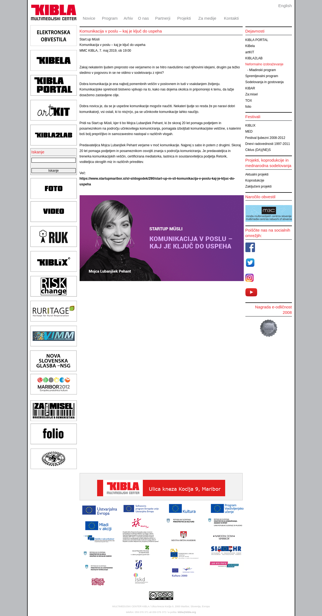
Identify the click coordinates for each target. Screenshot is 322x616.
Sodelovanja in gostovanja (264, 82)
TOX (248, 101)
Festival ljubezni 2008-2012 (265, 138)
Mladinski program (262, 70)
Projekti (184, 18)
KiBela (250, 46)
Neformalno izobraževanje (264, 64)
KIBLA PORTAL (256, 40)
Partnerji (162, 18)
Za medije (207, 18)
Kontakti (231, 18)
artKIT (249, 52)
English (285, 5)
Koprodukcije (254, 180)
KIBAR (250, 88)
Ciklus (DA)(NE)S (258, 150)
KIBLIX (250, 125)
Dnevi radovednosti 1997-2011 (267, 144)
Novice (89, 18)
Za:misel (251, 94)
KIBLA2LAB (254, 58)
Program (110, 18)
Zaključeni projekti (258, 186)
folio (248, 107)
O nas (143, 18)
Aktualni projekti (257, 174)
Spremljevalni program (261, 76)
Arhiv (128, 18)
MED (249, 131)
